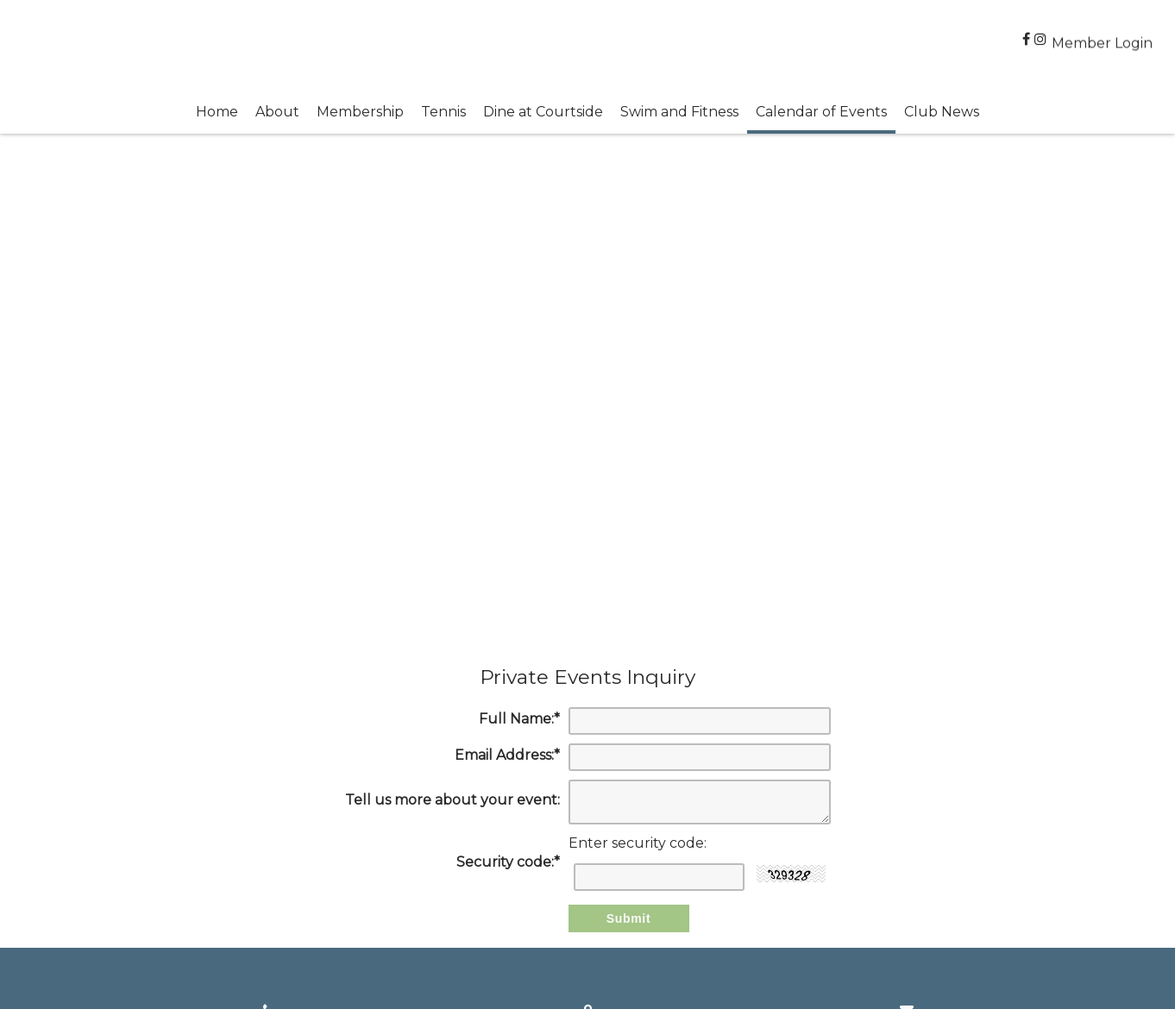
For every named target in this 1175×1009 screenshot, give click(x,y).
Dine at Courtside (543, 111)
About (277, 111)
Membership (360, 111)
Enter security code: (638, 843)
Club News (941, 111)
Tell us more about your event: (452, 800)
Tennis (443, 111)
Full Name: (519, 719)
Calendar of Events (821, 111)
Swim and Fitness (679, 111)
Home (217, 111)
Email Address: (507, 755)
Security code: (508, 862)
